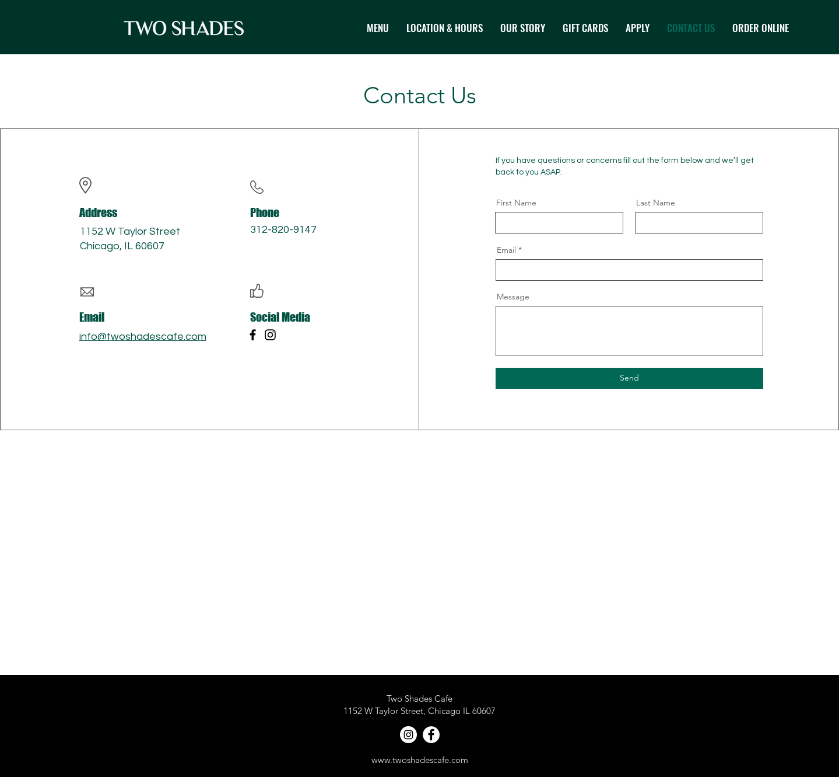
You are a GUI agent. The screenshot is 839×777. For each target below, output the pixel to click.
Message (513, 296)
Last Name (655, 202)
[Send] (629, 378)
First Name (516, 202)
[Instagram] (270, 334)
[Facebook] (252, 334)
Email (506, 250)
